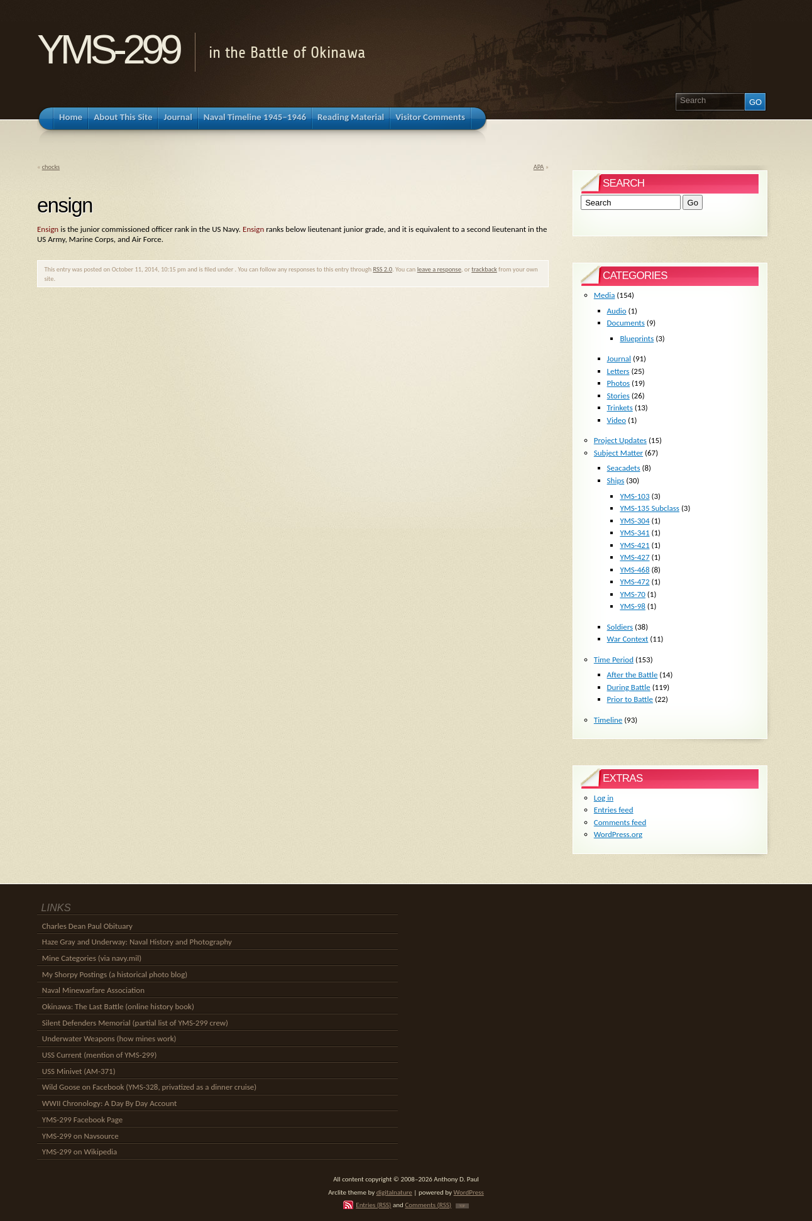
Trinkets (620, 407)
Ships (616, 480)
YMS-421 (634, 545)
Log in (603, 797)
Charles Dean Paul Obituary (87, 926)
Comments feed (620, 822)
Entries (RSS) (373, 1204)
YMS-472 (634, 581)
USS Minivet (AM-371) (79, 1071)
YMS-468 (634, 569)
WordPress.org (618, 834)
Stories (618, 395)
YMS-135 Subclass (649, 508)
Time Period (614, 659)
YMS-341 (634, 532)
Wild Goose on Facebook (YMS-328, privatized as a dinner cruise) (149, 1087)
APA (539, 167)
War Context (628, 638)
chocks (51, 167)
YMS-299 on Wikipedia (79, 1151)
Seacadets (623, 468)
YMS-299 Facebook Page (82, 1119)
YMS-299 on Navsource (80, 1136)
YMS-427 (634, 557)
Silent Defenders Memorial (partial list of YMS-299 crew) (135, 1022)
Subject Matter (618, 452)
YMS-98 (632, 606)
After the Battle (632, 674)
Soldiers (620, 627)
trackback (484, 269)
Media (604, 295)
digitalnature (394, 1192)
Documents (626, 322)
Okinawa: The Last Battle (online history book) (118, 1006)
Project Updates (620, 440)
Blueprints (637, 338)
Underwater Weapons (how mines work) (109, 1038)
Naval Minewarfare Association (93, 990)
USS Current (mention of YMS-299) (99, 1054)
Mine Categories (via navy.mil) (91, 958)
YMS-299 (107, 49)
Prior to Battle (630, 699)
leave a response (439, 269)
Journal (619, 358)
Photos (618, 383)
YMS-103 (634, 496)
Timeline (608, 720)
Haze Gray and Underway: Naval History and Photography (137, 941)
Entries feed (614, 809)
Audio (617, 310)
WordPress (469, 1192)
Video (617, 420)
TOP (462, 1206)
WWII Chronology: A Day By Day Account (109, 1103)
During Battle (628, 687)
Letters (618, 371)
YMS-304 (634, 520)
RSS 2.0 (382, 269)
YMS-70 (632, 594)
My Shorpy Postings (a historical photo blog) (114, 974)
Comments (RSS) (428, 1204)
